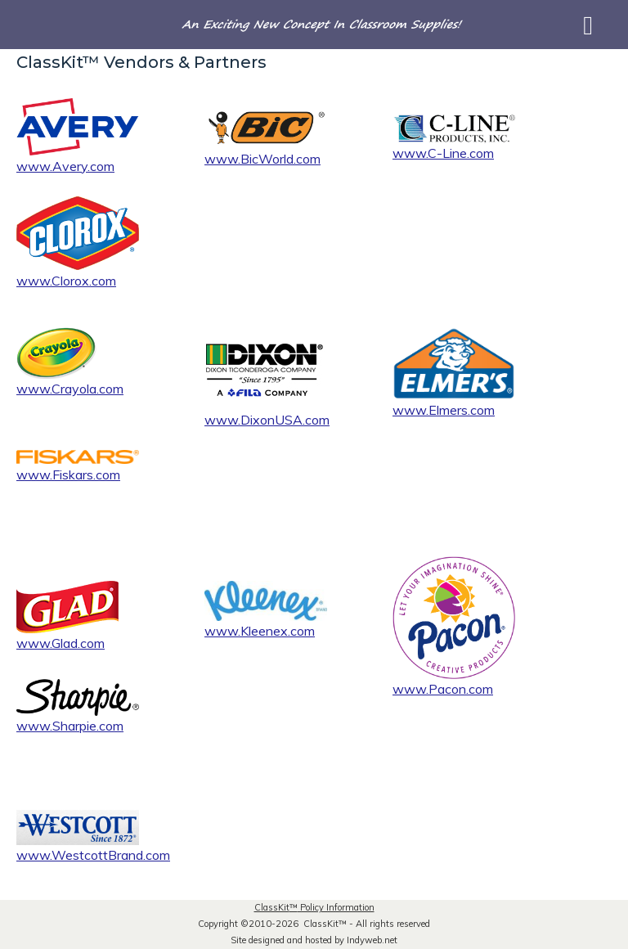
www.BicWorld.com (262, 159)
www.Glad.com (60, 643)
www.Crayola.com (69, 388)
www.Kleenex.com (259, 631)
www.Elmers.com (443, 410)
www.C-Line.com (443, 153)
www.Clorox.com (66, 280)
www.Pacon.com (442, 689)
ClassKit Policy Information (314, 907)
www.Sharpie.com (69, 725)
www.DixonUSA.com (267, 420)
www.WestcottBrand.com (93, 855)
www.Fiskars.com (68, 474)
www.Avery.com (65, 166)
